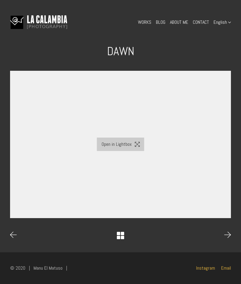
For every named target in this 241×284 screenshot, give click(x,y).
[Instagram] (205, 268)
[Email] (226, 268)
